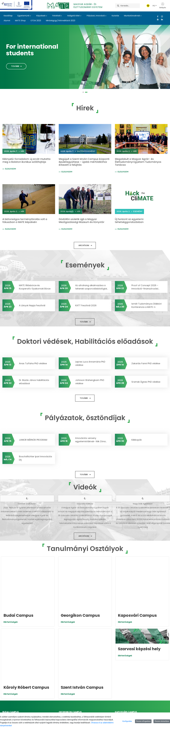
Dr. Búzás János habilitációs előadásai (34, 382)
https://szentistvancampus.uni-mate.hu (80, 683)
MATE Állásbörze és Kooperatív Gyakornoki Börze (34, 287)
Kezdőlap (8, 15)
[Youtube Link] (157, 19)
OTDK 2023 (36, 20)
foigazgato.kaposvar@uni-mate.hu (134, 651)
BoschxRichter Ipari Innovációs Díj (35, 458)
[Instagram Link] (161, 16)
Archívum (83, 245)
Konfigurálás (127, 721)
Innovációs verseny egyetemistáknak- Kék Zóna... (91, 440)
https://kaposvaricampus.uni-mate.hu (135, 648)
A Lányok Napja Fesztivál (32, 305)
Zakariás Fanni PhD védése (145, 363)
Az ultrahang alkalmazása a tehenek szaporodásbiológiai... (91, 287)
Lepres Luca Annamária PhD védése (90, 363)
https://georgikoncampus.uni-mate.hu (79, 648)
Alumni (7, 20)
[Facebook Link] (157, 16)
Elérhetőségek (11, 583)
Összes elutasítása (162, 721)
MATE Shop (20, 20)
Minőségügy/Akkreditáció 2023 (60, 20)
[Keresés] (130, 5)
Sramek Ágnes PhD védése (145, 381)
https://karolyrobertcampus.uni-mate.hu (25, 683)
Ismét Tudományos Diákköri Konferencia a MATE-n (146, 305)
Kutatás (115, 15)
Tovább (15, 66)
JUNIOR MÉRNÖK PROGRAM (33, 439)
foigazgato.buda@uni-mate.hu (19, 651)
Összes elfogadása (143, 721)
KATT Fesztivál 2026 (85, 305)
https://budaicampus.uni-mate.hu (21, 648)
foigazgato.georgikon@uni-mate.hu (78, 651)
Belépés (162, 5)
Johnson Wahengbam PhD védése (89, 382)
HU (154, 5)
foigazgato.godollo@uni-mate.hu (76, 685)
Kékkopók (136, 439)
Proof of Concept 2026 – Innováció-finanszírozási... (145, 287)
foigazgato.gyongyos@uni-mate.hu (21, 685)
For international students (32, 50)
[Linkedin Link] (161, 19)
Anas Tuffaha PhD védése (33, 363)
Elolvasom (10, 169)
